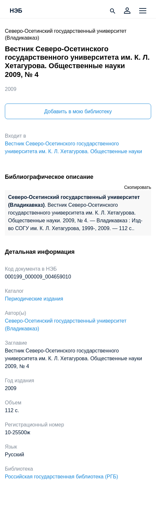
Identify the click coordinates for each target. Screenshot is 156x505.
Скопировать (137, 187)
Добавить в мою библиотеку (78, 111)
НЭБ (16, 11)
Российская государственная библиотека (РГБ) (61, 476)
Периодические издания (34, 299)
